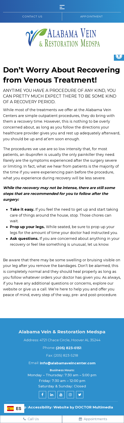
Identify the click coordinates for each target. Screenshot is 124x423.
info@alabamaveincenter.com (67, 363)
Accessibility (40, 407)
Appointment (91, 16)
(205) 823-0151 (68, 348)
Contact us (32, 16)
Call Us (31, 419)
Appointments (93, 419)
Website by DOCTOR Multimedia (83, 407)
